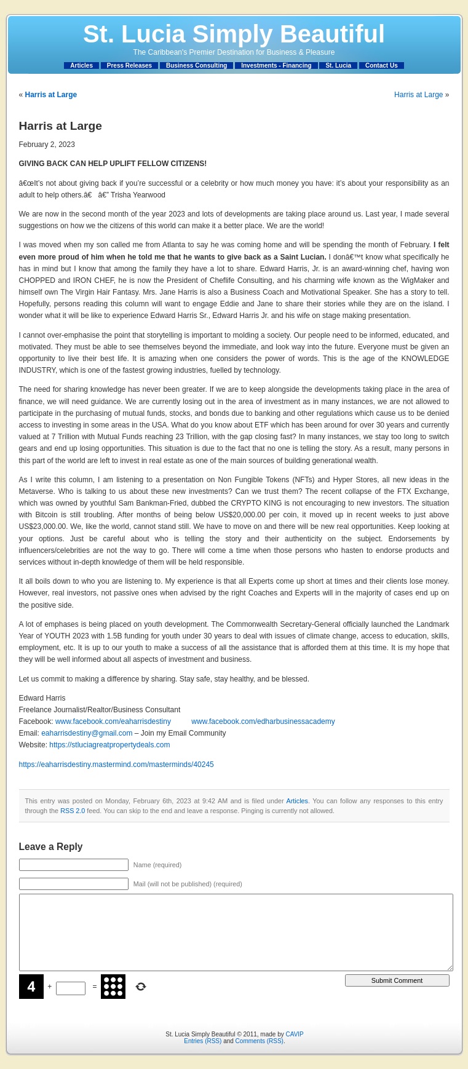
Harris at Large (418, 94)
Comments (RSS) (260, 1041)
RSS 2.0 (72, 810)
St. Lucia (338, 65)
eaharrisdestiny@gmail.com (86, 733)
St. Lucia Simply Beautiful (234, 33)
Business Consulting (196, 65)
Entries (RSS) (202, 1041)
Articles (81, 65)
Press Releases (129, 65)
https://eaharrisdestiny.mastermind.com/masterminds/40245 (116, 764)
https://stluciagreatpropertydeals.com (109, 745)
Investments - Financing (276, 65)
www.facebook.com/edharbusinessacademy (263, 721)
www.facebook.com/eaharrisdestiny (113, 721)
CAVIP (294, 1034)
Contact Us (381, 65)
